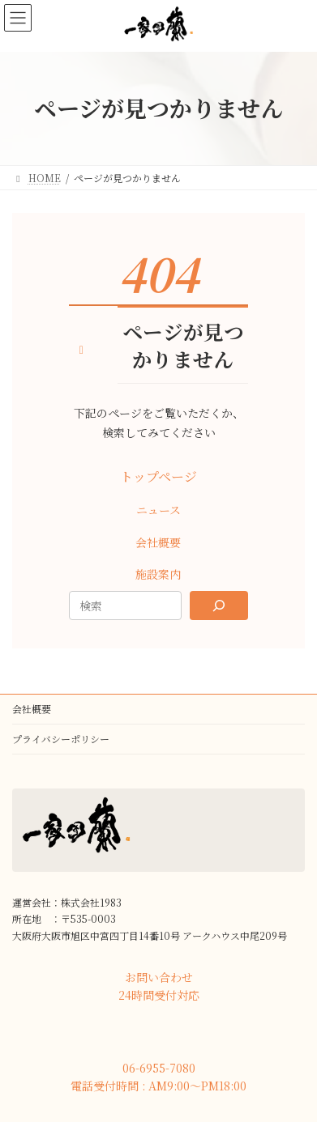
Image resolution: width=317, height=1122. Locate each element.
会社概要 (31, 709)
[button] (158, 477)
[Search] (219, 605)
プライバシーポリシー (60, 739)
